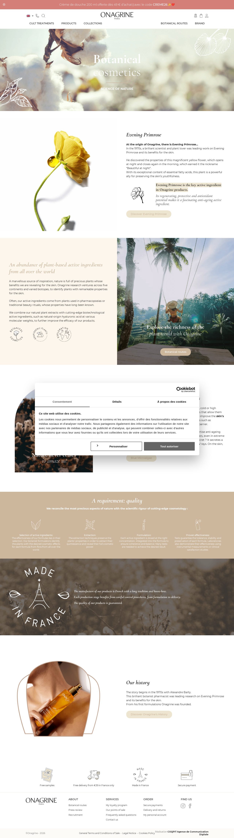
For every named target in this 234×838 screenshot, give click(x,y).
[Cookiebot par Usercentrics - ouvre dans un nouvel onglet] (179, 389)
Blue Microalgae (141, 458)
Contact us (112, 819)
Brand (200, 23)
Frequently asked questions (121, 815)
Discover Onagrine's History (149, 714)
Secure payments (153, 805)
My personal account (154, 815)
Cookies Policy (147, 833)
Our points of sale (115, 810)
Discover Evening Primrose (149, 214)
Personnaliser (112, 446)
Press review (75, 810)
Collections (93, 23)
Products (68, 23)
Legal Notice (129, 833)
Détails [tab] (117, 401)
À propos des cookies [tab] (171, 401)
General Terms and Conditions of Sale (99, 833)
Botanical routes (174, 23)
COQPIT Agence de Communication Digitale (188, 833)
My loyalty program (116, 805)
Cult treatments (41, 23)
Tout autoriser (169, 446)
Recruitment (76, 815)
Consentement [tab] (62, 401)
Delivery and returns (154, 810)
